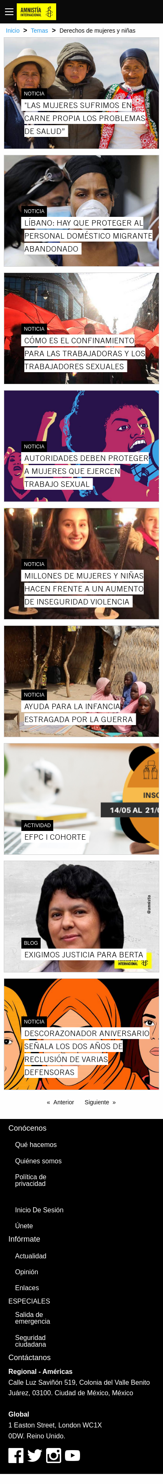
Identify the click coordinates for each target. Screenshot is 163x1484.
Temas (39, 30)
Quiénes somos (38, 1161)
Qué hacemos (36, 1144)
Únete (24, 1225)
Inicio (13, 30)
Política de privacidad (31, 1180)
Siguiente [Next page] (97, 1102)
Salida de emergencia (32, 1318)
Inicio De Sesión (39, 1210)
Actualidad (31, 1256)
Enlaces (27, 1287)
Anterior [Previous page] (64, 1102)
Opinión (26, 1272)
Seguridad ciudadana (30, 1341)
